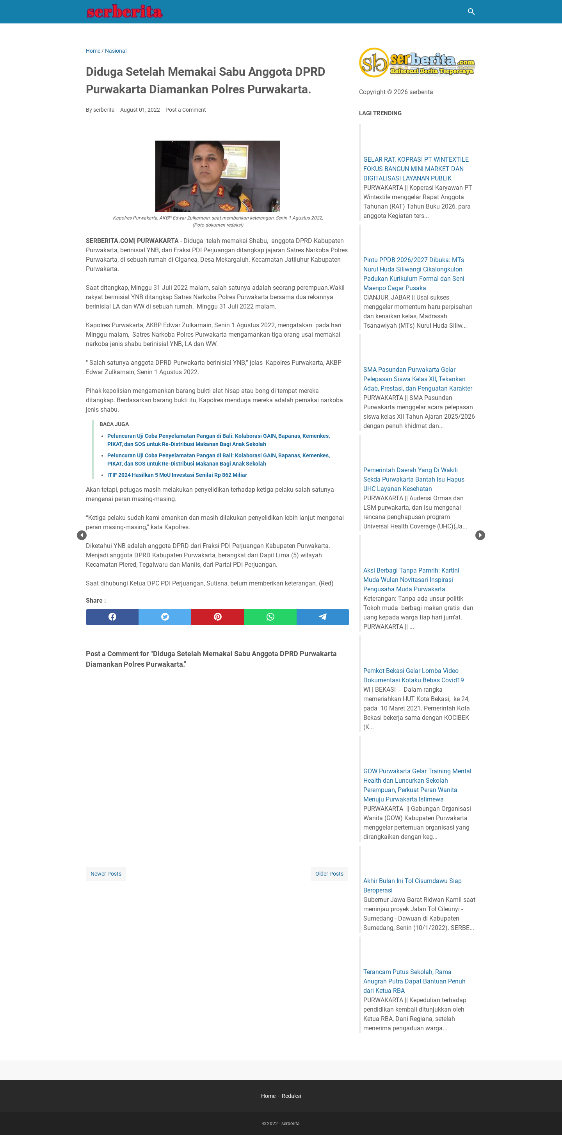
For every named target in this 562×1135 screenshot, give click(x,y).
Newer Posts (106, 874)
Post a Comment (185, 110)
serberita (290, 1123)
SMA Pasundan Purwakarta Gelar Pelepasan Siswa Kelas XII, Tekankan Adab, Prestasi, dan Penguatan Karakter (417, 379)
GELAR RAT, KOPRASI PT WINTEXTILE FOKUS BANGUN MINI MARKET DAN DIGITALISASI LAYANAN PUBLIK (416, 169)
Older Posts (329, 874)
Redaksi (291, 1096)
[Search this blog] (471, 11)
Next (480, 535)
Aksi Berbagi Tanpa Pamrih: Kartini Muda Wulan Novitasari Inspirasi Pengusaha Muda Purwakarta (411, 580)
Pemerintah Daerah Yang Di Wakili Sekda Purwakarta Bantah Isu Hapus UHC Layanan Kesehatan (413, 479)
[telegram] (323, 617)
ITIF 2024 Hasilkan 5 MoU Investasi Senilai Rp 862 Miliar (177, 475)
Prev (82, 535)
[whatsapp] (270, 617)
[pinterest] (217, 617)
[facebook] (112, 617)
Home (268, 1096)
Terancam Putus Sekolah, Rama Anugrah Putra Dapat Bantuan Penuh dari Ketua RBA (414, 981)
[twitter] (165, 617)
